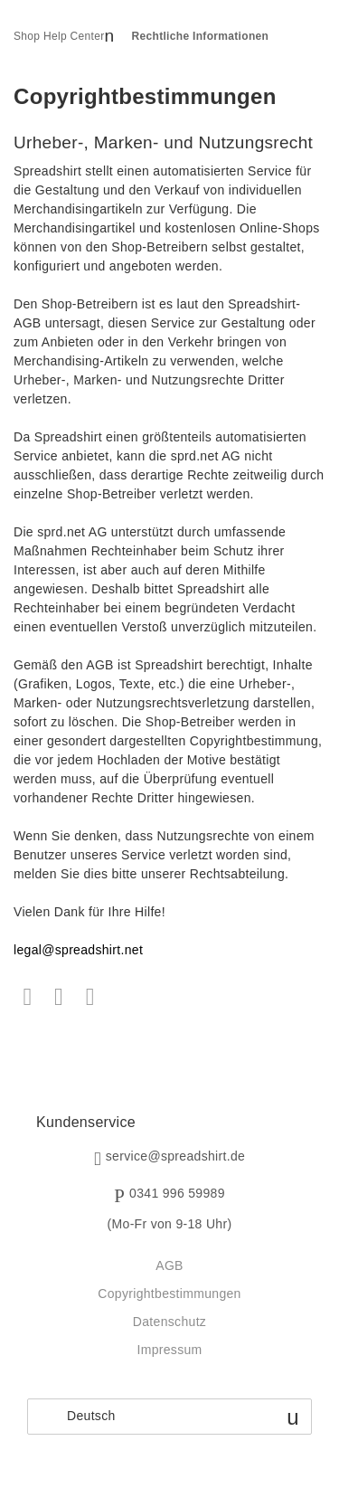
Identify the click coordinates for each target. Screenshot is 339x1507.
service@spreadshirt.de (175, 1157)
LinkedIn (90, 997)
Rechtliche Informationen (200, 36)
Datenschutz (169, 1321)
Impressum (169, 1349)
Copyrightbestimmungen (169, 1293)
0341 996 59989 (177, 1194)
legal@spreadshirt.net (78, 950)
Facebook (28, 997)
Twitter (59, 997)
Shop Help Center (59, 36)
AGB (169, 1265)
